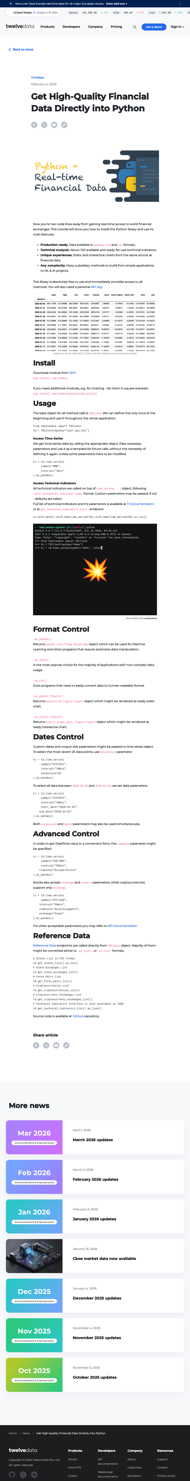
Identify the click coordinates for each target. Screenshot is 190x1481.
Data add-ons (115, 3)
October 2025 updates (95, 1377)
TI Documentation (140, 504)
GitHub (78, 1016)
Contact (162, 1467)
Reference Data (44, 945)
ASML (180, 12)
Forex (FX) (74, 1467)
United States (22, 12)
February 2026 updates (95, 1179)
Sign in (177, 26)
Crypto (72, 1475)
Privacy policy (166, 1475)
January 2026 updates (94, 1219)
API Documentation (122, 926)
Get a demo (154, 27)
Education (134, 1475)
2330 (141, 12)
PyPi (72, 373)
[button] (180, 3)
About (131, 1459)
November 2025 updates (97, 1338)
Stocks (72, 1459)
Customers (134, 1467)
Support (162, 1459)
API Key (96, 287)
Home (13, 1433)
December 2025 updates (97, 1298)
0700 (105, 12)
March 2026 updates (93, 1140)
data (20, 26)
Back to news (21, 49)
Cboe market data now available (104, 1258)
